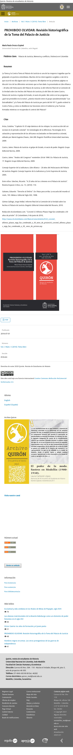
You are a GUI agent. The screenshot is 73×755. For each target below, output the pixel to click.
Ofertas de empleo (8, 700)
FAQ (27, 700)
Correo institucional (33, 692)
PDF (6, 320)
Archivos (15, 22)
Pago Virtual (6, 709)
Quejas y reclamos (33, 703)
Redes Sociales (31, 697)
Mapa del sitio (31, 694)
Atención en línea (32, 706)
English (7, 400)
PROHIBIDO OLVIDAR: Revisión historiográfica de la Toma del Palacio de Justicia (36, 634)
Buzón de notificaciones (10, 718)
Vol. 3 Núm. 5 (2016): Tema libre (33, 22)
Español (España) (11, 405)
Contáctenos (30, 712)
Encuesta (29, 709)
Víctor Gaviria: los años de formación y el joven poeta (25, 626)
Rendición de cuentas (9, 703)
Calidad (5, 715)
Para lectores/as (10, 583)
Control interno (7, 712)
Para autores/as (10, 587)
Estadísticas (30, 715)
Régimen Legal (7, 692)
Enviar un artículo (12, 565)
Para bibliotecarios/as (12, 592)
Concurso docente (8, 706)
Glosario (29, 718)
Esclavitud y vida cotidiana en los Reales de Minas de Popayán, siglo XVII (32, 609)
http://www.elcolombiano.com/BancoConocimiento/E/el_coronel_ (29, 219)
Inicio (6, 22)
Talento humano (8, 694)
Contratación (6, 697)
